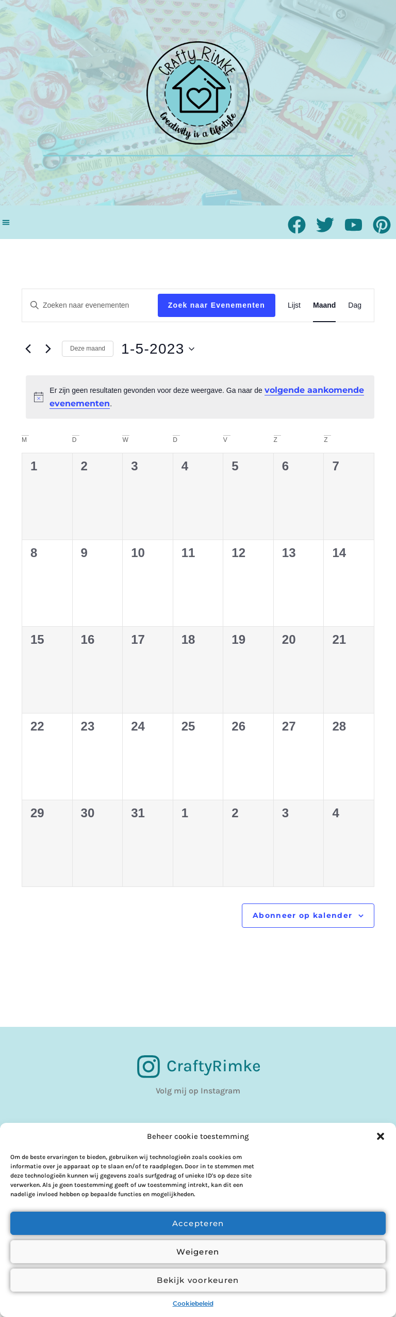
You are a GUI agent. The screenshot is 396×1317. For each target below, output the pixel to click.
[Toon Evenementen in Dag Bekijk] (354, 305)
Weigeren (197, 1252)
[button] (380, 1136)
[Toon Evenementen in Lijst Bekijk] (294, 305)
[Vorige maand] (28, 349)
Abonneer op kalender (302, 915)
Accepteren (198, 1223)
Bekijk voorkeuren (198, 1280)
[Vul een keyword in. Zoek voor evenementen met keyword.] (90, 305)
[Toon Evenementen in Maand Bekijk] (324, 305)
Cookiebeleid (193, 1303)
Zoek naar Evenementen (216, 305)
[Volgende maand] (48, 349)
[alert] (200, 397)
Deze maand (87, 348)
